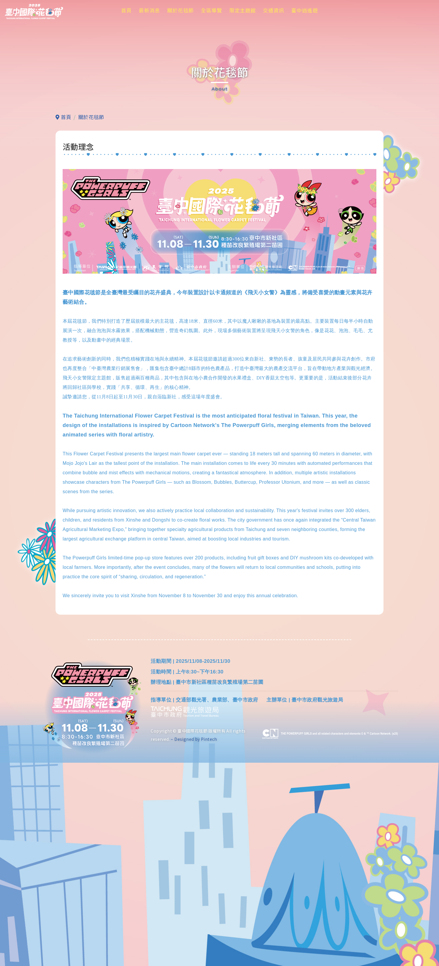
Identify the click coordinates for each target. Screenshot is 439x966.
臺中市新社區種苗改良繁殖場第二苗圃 (219, 885)
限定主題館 (242, 10)
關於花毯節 (180, 10)
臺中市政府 (245, 903)
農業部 (219, 903)
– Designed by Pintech (194, 942)
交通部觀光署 (191, 903)
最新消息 (149, 10)
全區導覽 (211, 10)
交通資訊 (273, 10)
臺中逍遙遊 (304, 10)
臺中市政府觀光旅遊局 (317, 903)
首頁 (126, 10)
